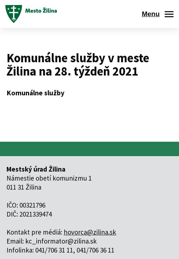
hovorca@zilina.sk (90, 232)
